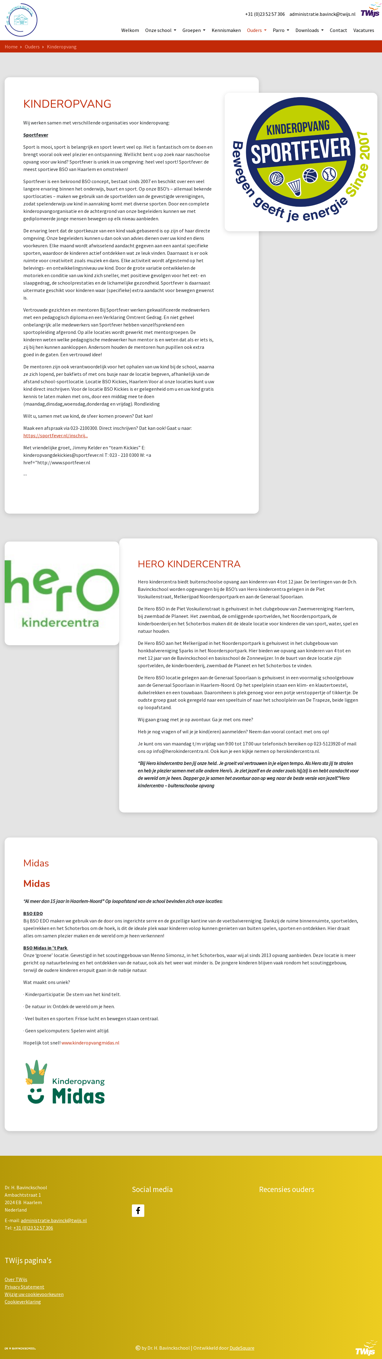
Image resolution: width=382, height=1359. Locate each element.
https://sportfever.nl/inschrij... (55, 435)
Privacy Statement (24, 1287)
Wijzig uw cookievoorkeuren (34, 1294)
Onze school (159, 30)
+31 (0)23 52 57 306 (265, 14)
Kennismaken (226, 30)
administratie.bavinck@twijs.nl (323, 14)
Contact (338, 30)
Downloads (307, 30)
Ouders (255, 30)
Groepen (192, 30)
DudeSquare (242, 1348)
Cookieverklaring (23, 1301)
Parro (279, 30)
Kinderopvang (62, 46)
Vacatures (363, 30)
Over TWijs (16, 1279)
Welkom (130, 30)
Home (11, 46)
